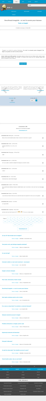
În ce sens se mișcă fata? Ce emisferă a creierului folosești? (16, 306)
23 (19, 224)
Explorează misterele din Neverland (10, 332)
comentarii (39, 11)
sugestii (17, 369)
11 (40, 218)
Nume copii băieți (7, 394)
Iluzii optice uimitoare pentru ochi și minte (12, 297)
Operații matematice (8, 391)
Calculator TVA (23, 388)
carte (38, 377)
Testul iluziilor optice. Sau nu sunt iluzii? (12, 359)
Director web (23, 394)
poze (3, 1)
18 (28, 221)
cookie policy (40, 369)
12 (5, 221)
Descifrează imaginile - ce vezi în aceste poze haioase (15, 288)
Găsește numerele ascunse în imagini (11, 314)
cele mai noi (13, 11)
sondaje (23, 377)
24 (23, 224)
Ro (11, 366)
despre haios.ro (5, 369)
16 (21, 221)
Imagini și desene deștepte (8, 270)
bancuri (9, 1)
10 (36, 218)
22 (15, 224)
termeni (28, 369)
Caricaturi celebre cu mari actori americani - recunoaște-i (16, 262)
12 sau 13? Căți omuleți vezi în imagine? (12, 235)
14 (13, 221)
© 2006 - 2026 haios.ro (23, 380)
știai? (23, 1)
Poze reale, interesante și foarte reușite (11, 279)
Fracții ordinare (23, 385)
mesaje (29, 1)
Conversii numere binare (8, 388)
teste (16, 1)
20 (36, 221)
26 (31, 224)
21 (40, 221)
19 (32, 221)
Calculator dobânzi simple (38, 391)
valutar (7, 377)
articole (36, 1)
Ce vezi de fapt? (6, 253)
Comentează (12, 102)
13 (9, 221)
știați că (7, 374)
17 (25, 221)
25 (26, 224)
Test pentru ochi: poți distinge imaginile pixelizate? (14, 244)
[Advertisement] (23, 38)
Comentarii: (11, 98)
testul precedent (11, 88)
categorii (13, 14)
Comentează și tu (23, 130)
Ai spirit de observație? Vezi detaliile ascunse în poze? (15, 350)
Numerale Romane (7, 383)
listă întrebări (26, 11)
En (34, 366)
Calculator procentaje (38, 383)
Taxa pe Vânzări (38, 385)
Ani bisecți (38, 388)
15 (17, 221)
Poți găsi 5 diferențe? (7, 341)
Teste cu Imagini (23, 23)
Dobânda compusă (23, 391)
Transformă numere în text (23, 383)
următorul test (33, 88)
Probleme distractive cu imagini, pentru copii (13, 323)
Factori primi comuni (8, 385)
